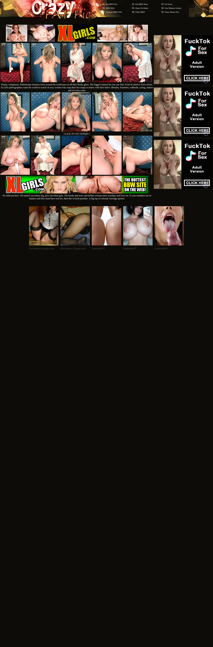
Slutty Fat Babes (141, 8)
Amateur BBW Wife (114, 12)
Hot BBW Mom (141, 4)
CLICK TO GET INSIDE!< (77, 133)
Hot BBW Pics (111, 4)
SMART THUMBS (113, 529)
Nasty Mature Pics (172, 12)
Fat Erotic (169, 4)
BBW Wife (110, 8)
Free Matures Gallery (173, 8)
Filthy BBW (140, 12)
